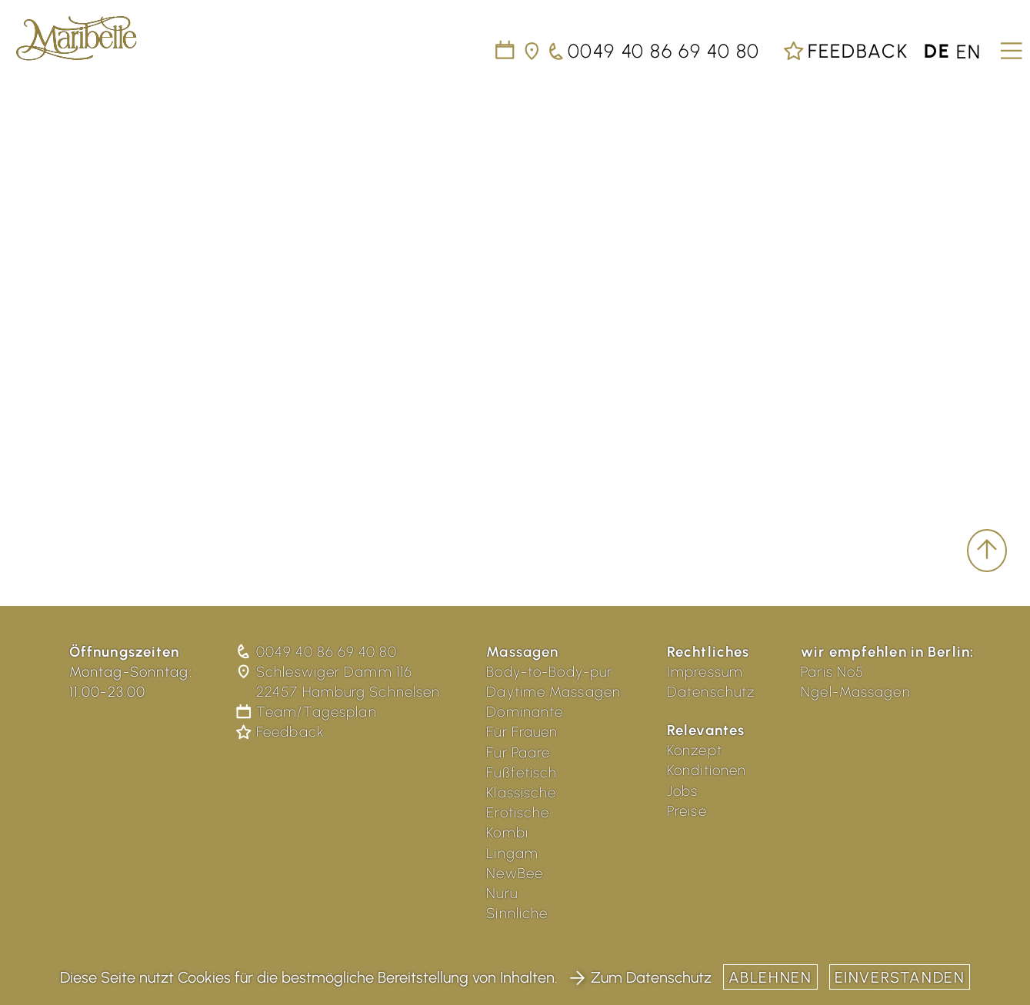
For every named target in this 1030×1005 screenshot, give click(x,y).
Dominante (524, 711)
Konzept (694, 750)
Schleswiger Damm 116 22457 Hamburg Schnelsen (339, 682)
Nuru (502, 893)
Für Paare (518, 752)
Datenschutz (711, 692)
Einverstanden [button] (900, 977)
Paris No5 (832, 672)
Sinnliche (517, 913)
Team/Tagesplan (307, 711)
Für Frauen (522, 731)
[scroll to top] (987, 550)
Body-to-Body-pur (549, 672)
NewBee (514, 873)
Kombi (507, 832)
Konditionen (706, 770)
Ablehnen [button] (770, 977)
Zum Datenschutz (640, 977)
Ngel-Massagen (856, 692)
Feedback (845, 50)
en (969, 50)
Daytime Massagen (553, 692)
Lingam (512, 853)
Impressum (705, 672)
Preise (687, 811)
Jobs (682, 791)
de (937, 50)
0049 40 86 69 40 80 (318, 652)
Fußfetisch (521, 772)
